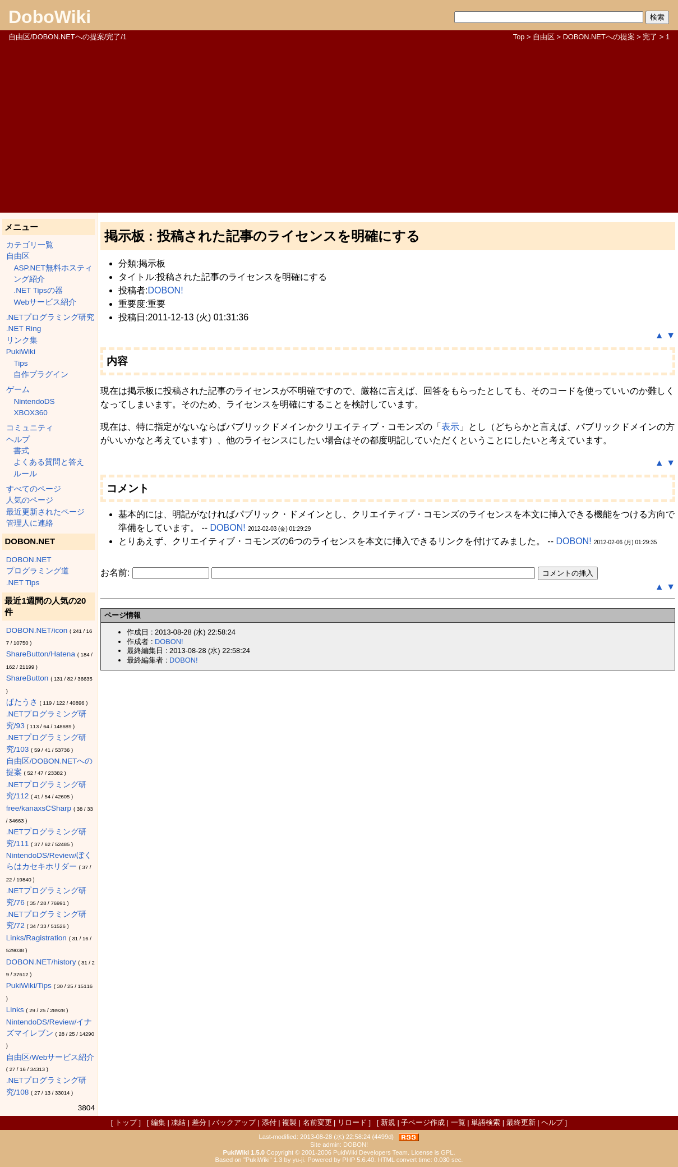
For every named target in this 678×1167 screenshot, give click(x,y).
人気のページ (29, 500)
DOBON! (165, 290)
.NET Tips (22, 582)
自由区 (544, 37)
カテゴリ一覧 (29, 245)
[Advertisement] (339, 126)
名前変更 (317, 1122)
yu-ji (298, 1159)
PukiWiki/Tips (29, 985)
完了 (650, 37)
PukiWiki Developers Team (370, 1152)
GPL (447, 1152)
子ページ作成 (423, 1122)
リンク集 (22, 340)
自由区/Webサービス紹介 (50, 1057)
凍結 (178, 1122)
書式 (21, 451)
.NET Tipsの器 (37, 290)
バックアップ (234, 1122)
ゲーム (18, 389)
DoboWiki (49, 17)
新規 (388, 1122)
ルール (25, 474)
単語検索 (485, 1122)
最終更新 (521, 1122)
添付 (269, 1122)
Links (15, 1009)
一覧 (458, 1122)
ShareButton (27, 678)
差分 (199, 1122)
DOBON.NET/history (41, 962)
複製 (289, 1122)
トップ (126, 1122)
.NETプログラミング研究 (50, 317)
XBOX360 (30, 412)
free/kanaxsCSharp (38, 808)
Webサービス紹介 (44, 302)
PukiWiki (20, 351)
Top (519, 37)
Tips (20, 363)
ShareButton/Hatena (40, 654)
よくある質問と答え (48, 462)
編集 (158, 1122)
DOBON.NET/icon (37, 630)
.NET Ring (23, 328)
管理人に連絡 (29, 523)
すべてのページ (33, 489)
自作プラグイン (40, 374)
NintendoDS (33, 401)
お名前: (116, 572)
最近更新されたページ (45, 512)
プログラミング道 (37, 571)
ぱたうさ (22, 702)
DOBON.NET (29, 559)
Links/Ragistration (36, 938)
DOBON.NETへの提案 (599, 37)
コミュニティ (29, 428)
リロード (352, 1122)
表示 (450, 426)
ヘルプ (18, 439)
